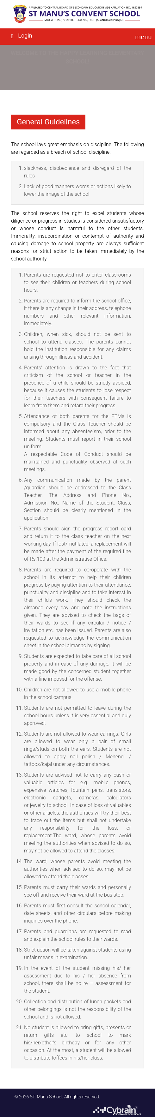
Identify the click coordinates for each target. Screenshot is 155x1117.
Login (25, 35)
